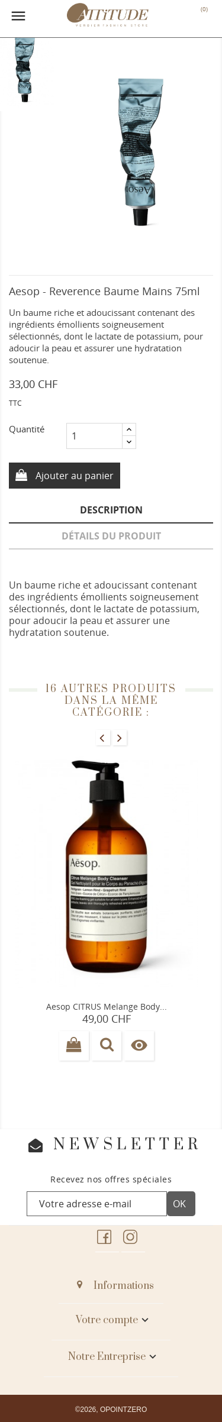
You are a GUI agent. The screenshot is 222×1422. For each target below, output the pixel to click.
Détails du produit (111, 535)
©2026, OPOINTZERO (111, 1409)
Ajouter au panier (73, 475)
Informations (124, 1285)
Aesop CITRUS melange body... (106, 1006)
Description (111, 509)
